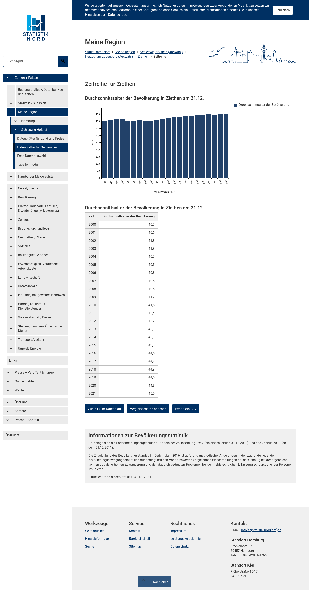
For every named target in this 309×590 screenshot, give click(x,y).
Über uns (21, 402)
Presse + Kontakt (27, 420)
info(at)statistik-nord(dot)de (261, 530)
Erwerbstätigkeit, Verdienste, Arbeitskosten (38, 266)
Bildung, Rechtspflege (33, 228)
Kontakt (134, 531)
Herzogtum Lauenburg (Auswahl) (109, 56)
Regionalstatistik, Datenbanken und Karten (40, 92)
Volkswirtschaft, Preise (34, 317)
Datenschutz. (117, 15)
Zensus (23, 220)
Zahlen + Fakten (26, 78)
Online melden (25, 381)
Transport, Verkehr (31, 340)
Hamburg (28, 121)
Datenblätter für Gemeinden (37, 147)
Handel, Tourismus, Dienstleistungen (32, 306)
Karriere (20, 411)
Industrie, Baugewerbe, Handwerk (42, 295)
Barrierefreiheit (139, 539)
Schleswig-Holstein (35, 130)
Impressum (178, 531)
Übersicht (12, 435)
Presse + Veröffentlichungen (35, 372)
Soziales (24, 246)
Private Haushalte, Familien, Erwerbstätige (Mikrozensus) (38, 208)
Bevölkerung (27, 197)
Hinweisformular (97, 539)
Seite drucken (94, 531)
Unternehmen (27, 286)
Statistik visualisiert (32, 103)
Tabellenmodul (28, 164)
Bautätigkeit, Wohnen (33, 255)
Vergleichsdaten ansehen (148, 409)
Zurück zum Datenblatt (104, 409)
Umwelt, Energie (29, 348)
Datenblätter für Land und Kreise (40, 138)
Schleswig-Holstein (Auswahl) (161, 52)
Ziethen (143, 56)
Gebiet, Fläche (28, 188)
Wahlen (20, 390)
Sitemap (135, 547)
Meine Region (28, 112)
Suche (89, 547)
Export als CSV (186, 409)
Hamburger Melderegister (36, 176)
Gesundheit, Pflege (31, 237)
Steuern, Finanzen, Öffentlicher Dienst (40, 328)
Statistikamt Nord (97, 52)
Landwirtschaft (29, 277)
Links (13, 360)
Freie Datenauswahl (31, 156)
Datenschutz (179, 547)
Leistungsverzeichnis (185, 539)
